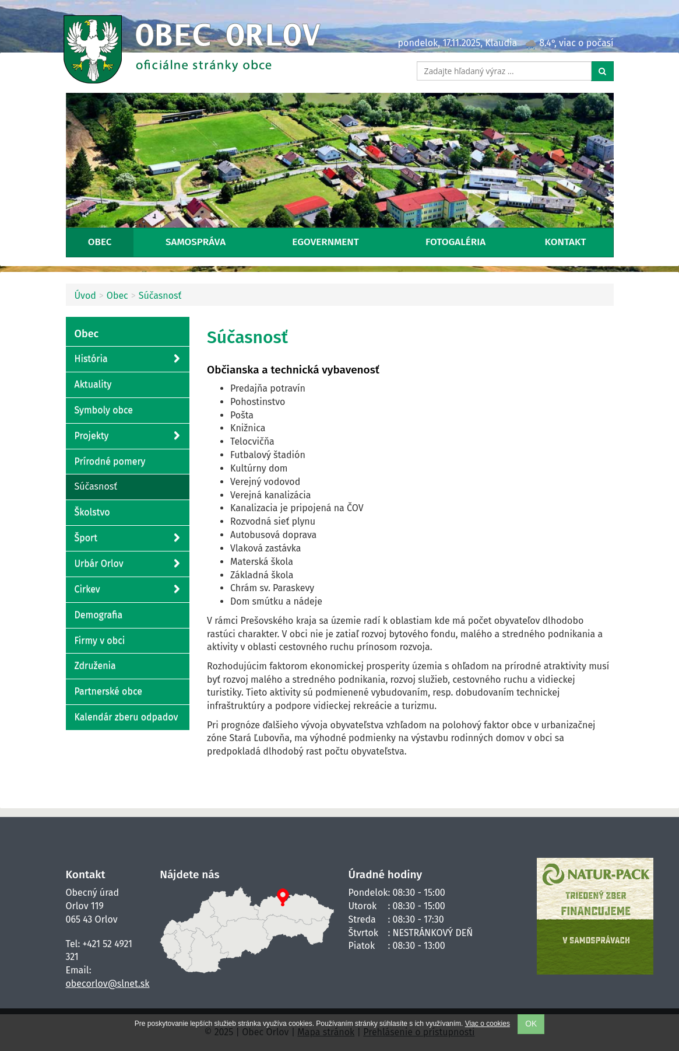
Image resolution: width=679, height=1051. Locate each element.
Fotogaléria (455, 242)
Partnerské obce (108, 691)
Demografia (99, 614)
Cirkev (127, 589)
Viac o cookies (487, 1023)
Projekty (127, 436)
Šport (127, 538)
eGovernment (325, 242)
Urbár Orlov (127, 564)
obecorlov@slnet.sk (108, 983)
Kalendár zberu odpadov (126, 716)
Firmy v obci (100, 640)
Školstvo (92, 512)
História (127, 359)
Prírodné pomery (110, 461)
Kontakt (565, 242)
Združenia (95, 665)
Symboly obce (104, 409)
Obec (100, 242)
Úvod (85, 295)
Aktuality (93, 384)
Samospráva (196, 242)
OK (531, 1023)
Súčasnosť (160, 295)
